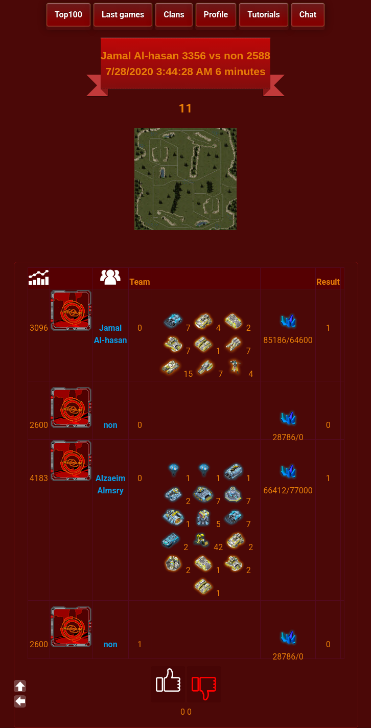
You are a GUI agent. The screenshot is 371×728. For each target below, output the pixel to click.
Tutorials (263, 14)
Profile (216, 14)
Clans (174, 14)
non (111, 425)
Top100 (68, 14)
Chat (307, 14)
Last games (123, 14)
